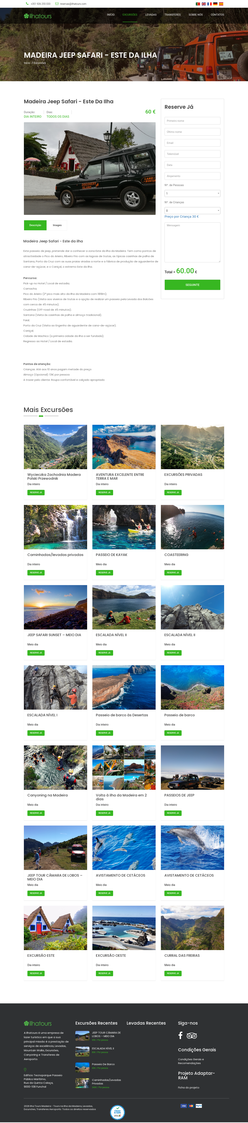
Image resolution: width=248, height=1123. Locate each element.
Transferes (173, 14)
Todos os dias (58, 116)
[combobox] (192, 193)
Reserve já (36, 493)
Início (111, 14)
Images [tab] (59, 225)
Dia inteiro (32, 116)
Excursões (130, 14)
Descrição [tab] (36, 225)
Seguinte (192, 284)
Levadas (150, 14)
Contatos (217, 14)
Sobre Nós (196, 14)
